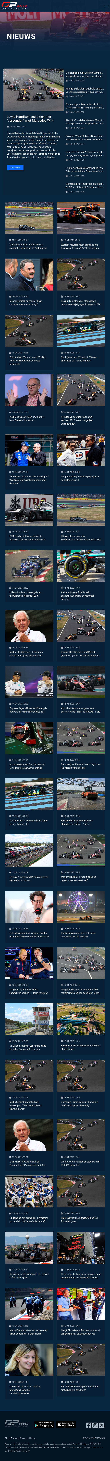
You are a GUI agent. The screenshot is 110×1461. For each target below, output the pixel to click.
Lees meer (15, 167)
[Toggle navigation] (106, 6)
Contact (14, 1438)
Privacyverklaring (27, 1438)
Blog (7, 1438)
